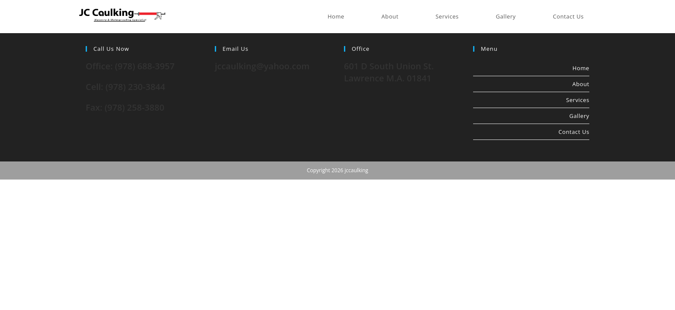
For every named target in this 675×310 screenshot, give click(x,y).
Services (577, 100)
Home (581, 68)
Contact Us (573, 132)
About (580, 84)
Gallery (579, 116)
